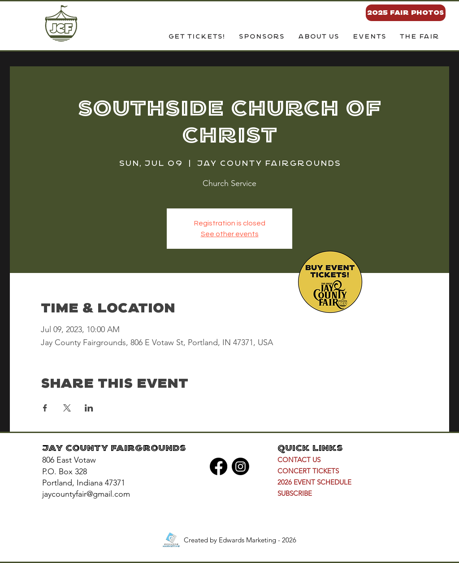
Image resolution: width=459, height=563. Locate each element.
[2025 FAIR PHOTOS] (406, 12)
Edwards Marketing (247, 540)
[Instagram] (240, 466)
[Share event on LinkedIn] (89, 407)
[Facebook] (218, 466)
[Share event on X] (67, 407)
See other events (230, 234)
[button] (318, 37)
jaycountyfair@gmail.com (86, 494)
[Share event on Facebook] (45, 407)
